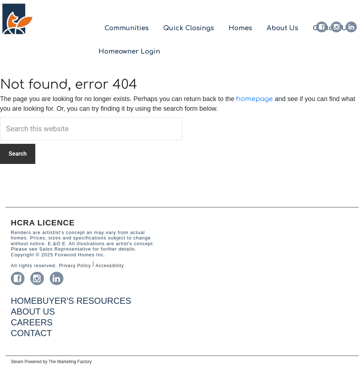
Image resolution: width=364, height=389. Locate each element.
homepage (254, 98)
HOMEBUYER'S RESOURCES (71, 301)
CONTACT (31, 333)
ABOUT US (33, 311)
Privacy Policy (75, 265)
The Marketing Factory (70, 361)
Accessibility (110, 265)
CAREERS (32, 322)
